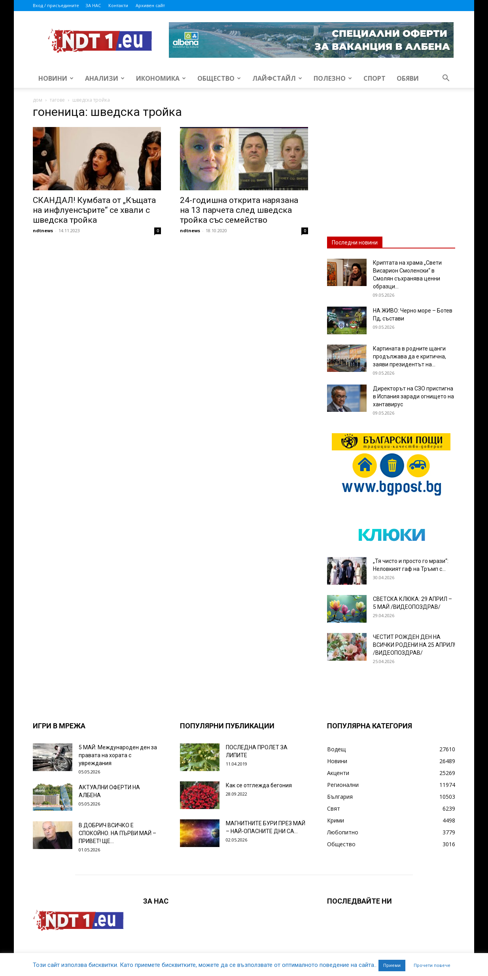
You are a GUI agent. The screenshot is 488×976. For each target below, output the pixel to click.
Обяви (408, 78)
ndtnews (43, 230)
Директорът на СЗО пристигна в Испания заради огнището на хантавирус (413, 396)
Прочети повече (432, 965)
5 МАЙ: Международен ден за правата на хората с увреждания (118, 755)
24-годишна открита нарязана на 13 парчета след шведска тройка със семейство (239, 210)
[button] (445, 79)
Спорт (374, 78)
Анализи (105, 78)
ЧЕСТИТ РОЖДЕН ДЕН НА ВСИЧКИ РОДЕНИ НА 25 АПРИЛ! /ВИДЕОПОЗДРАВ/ (414, 645)
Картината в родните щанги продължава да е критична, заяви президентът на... (409, 356)
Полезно (333, 78)
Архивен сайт (150, 5)
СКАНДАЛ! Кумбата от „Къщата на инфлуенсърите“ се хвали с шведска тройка (94, 210)
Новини (56, 78)
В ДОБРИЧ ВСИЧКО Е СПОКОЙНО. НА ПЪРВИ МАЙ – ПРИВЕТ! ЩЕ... (117, 833)
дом (37, 100)
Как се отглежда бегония (259, 785)
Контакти (118, 5)
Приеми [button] (392, 965)
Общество (219, 78)
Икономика (161, 78)
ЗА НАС (93, 5)
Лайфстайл (277, 78)
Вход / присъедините (56, 5)
